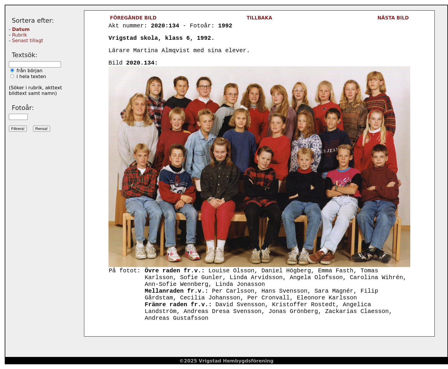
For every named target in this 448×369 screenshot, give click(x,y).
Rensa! (41, 128)
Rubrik (19, 35)
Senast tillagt (27, 40)
